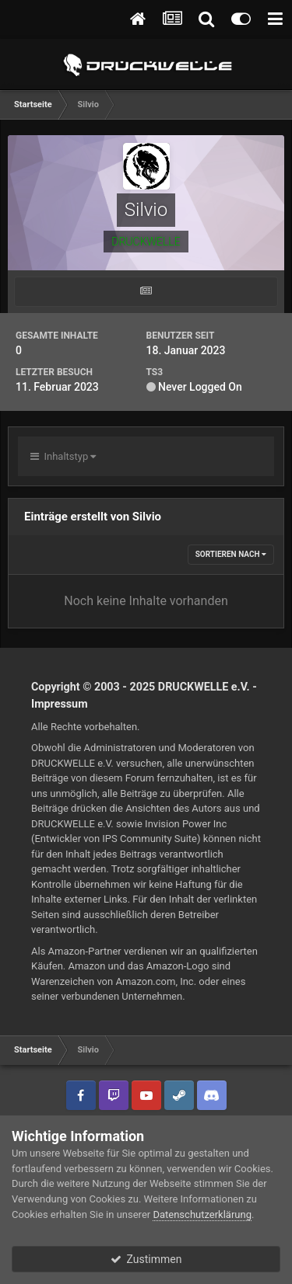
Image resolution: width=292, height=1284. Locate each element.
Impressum (59, 704)
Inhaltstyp (63, 456)
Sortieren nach (230, 554)
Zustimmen (146, 1259)
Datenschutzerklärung (202, 1214)
